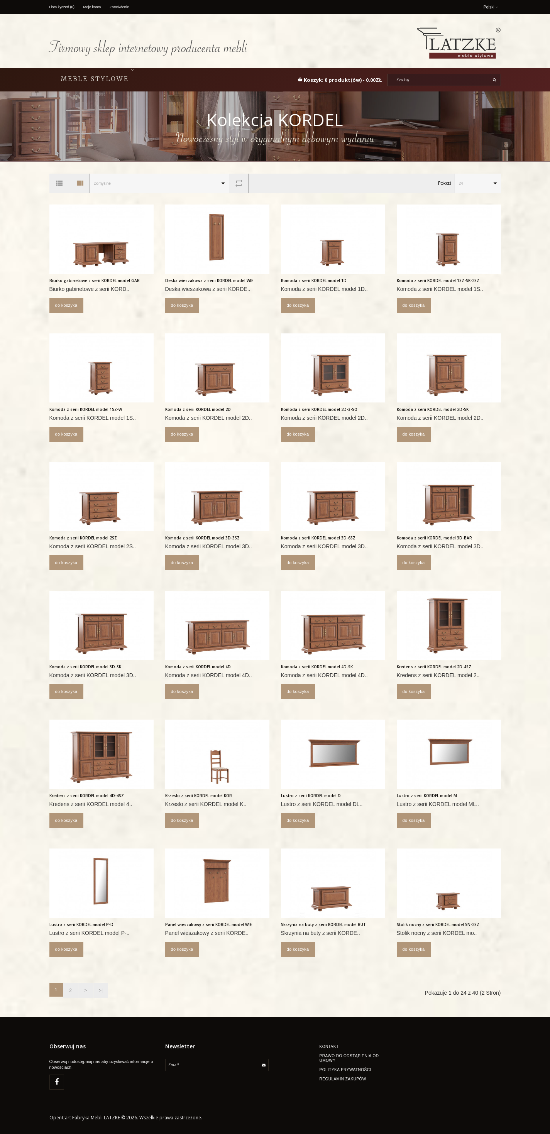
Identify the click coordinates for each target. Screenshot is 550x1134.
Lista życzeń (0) (62, 7)
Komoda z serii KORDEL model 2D (198, 409)
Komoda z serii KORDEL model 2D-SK (433, 409)
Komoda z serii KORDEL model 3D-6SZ (318, 538)
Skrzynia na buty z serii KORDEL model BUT (323, 924)
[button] (340, 79)
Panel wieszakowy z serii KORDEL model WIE (208, 924)
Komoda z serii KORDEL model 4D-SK (317, 666)
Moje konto (94, 7)
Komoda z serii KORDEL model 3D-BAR (434, 538)
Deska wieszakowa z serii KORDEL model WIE (209, 280)
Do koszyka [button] (66, 305)
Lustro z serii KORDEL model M (427, 795)
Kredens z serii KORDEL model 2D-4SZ (434, 666)
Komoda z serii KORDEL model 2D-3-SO (319, 409)
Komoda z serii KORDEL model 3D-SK (85, 666)
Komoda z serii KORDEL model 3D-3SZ (202, 538)
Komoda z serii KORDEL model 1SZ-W (85, 409)
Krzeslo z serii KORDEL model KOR (198, 795)
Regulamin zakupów (343, 1078)
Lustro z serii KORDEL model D (311, 795)
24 (461, 183)
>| (98, 989)
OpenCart (60, 1119)
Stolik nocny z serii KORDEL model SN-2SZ (438, 924)
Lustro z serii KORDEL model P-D (81, 924)
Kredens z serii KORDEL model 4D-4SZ (86, 795)
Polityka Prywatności (345, 1068)
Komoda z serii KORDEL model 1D (314, 280)
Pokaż (444, 183)
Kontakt (329, 1045)
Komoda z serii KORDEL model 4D (198, 666)
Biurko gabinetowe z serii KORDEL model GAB (94, 280)
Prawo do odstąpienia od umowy (349, 1057)
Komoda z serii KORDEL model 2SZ (83, 538)
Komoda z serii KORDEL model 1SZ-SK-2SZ (438, 280)
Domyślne (101, 183)
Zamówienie (123, 7)
